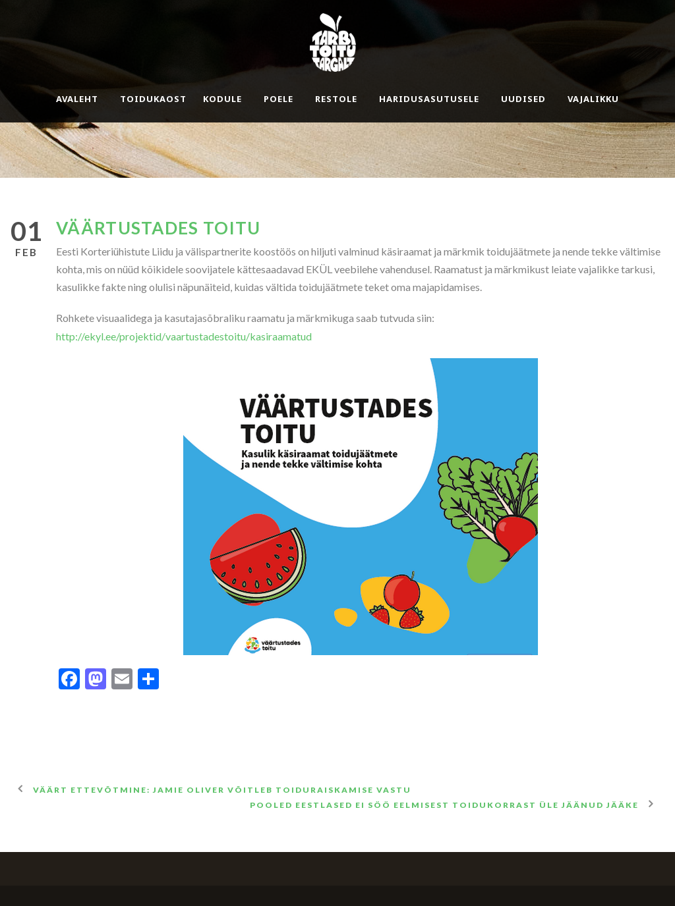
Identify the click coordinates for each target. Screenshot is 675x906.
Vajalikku (593, 99)
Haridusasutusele (429, 99)
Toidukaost (153, 99)
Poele (278, 99)
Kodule (222, 99)
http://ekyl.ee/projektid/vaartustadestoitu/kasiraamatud (184, 336)
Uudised (523, 99)
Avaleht (77, 99)
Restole (336, 99)
